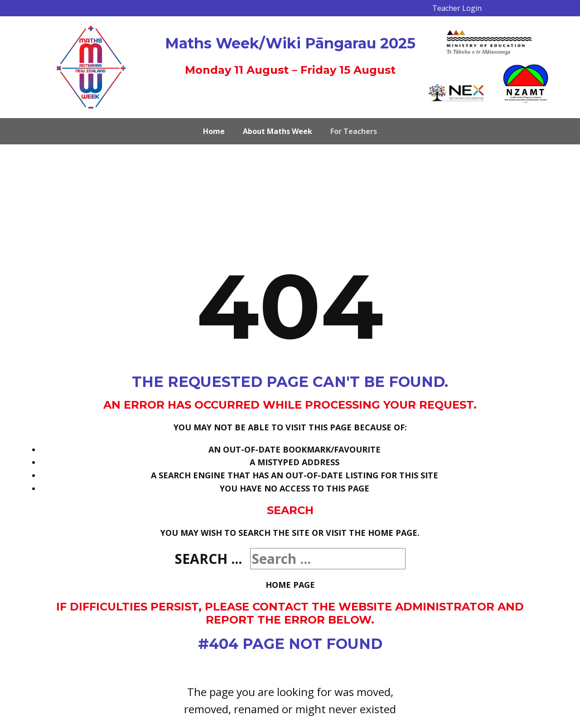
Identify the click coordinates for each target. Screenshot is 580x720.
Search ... (208, 558)
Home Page (290, 584)
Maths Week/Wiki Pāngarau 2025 (290, 43)
